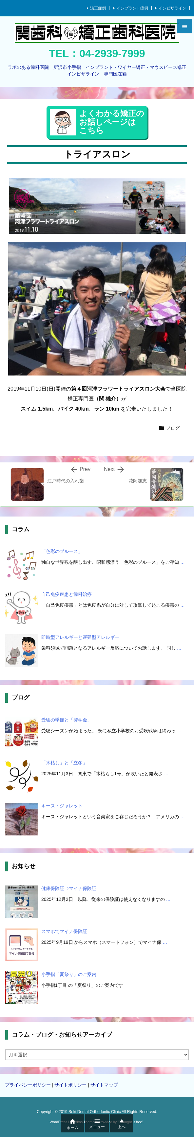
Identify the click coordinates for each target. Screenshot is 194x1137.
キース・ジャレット (62, 805)
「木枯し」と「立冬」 (64, 762)
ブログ (173, 428)
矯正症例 (98, 8)
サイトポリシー (70, 1084)
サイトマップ (104, 1084)
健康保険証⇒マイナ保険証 (68, 888)
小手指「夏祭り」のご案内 (68, 974)
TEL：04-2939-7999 (97, 53)
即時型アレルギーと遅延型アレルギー (80, 637)
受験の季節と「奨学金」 (66, 719)
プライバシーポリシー (28, 1084)
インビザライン (172, 8)
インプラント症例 (132, 8)
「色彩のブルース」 (62, 551)
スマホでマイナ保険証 (64, 931)
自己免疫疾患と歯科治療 (66, 594)
